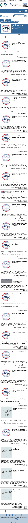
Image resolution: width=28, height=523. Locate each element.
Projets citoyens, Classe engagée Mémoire (9, 21)
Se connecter (6, 16)
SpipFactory (16, 522)
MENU (21, 11)
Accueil (2, 19)
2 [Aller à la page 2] (5, 37)
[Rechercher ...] (19, 15)
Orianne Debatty (23, 57)
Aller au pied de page (10, 1)
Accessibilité (3, 0)
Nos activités (7, 19)
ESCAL (14, 521)
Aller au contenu (9, 0)
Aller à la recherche (18, 0)
